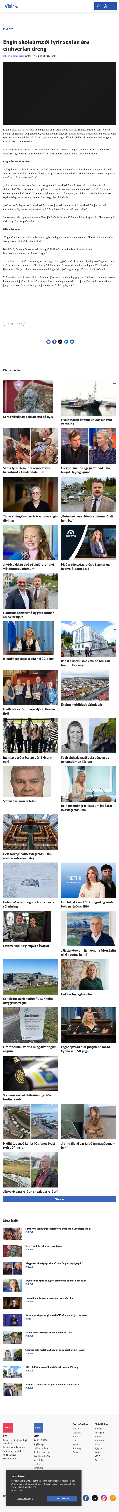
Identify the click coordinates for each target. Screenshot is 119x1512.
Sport (75, 1437)
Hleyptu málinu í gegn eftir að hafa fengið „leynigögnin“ (54, 1263)
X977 (97, 1456)
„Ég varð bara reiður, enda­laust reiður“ (30, 1192)
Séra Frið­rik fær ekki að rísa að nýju (28, 417)
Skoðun (76, 1445)
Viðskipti (77, 1433)
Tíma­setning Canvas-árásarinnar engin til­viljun (49, 1298)
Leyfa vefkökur (62, 1499)
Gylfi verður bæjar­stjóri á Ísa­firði (26, 946)
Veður (97, 1445)
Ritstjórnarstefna (42, 1452)
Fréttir (76, 1429)
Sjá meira (59, 1199)
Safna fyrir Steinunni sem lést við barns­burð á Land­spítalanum (58, 1229)
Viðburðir (99, 1441)
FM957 (98, 1453)
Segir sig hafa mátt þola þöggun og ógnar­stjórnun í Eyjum (55, 1350)
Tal (96, 1460)
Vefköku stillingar (25, 1499)
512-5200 (43, 1440)
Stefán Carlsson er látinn (20, 801)
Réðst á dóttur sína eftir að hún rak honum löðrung (51, 1367)
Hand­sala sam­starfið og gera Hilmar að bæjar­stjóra (52, 1385)
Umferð (37, 1464)
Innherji (98, 1429)
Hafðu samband (41, 1448)
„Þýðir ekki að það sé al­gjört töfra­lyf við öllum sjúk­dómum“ (56, 1281)
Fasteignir (99, 1433)
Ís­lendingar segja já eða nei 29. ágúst (28, 659)
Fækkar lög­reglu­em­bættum (80, 994)
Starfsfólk (38, 1460)
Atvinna (98, 1437)
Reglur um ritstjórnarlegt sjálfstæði (15, 1442)
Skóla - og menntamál (14, 324)
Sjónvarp (77, 1449)
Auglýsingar (39, 1444)
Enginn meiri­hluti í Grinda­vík (81, 705)
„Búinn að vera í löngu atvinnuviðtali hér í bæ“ (49, 1333)
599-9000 (12, 1459)
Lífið (75, 1441)
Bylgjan (98, 1449)
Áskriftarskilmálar (42, 1456)
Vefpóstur (38, 1468)
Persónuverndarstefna (14, 1447)
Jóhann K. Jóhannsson (13, 56)
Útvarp (76, 1453)
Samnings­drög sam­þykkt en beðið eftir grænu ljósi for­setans (56, 1315)
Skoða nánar (16, 1490)
